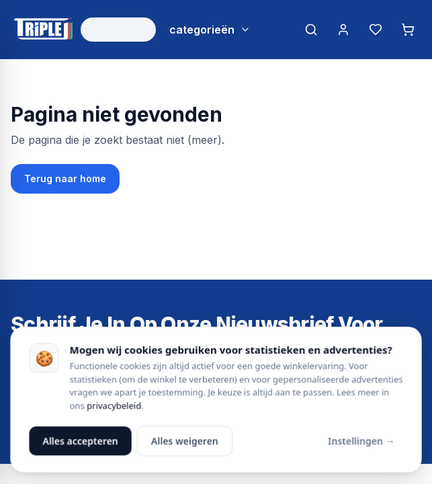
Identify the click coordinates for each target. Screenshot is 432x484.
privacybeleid (114, 405)
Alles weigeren (184, 441)
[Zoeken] (311, 29)
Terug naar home (65, 178)
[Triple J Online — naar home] (43, 29)
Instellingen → (361, 441)
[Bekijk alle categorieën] (210, 29)
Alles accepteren (80, 441)
